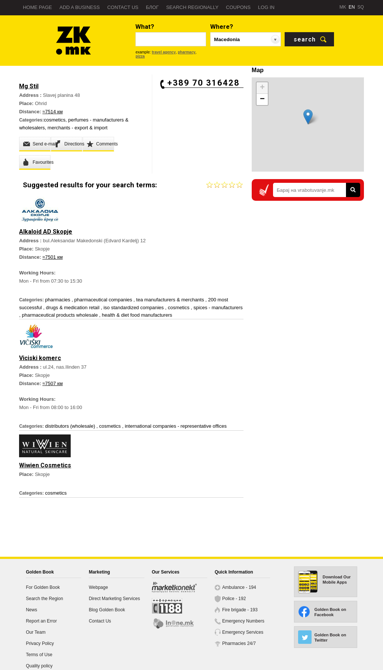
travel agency (164, 52)
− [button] (262, 99)
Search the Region (44, 598)
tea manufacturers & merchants (170, 299)
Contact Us (100, 621)
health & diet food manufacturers (137, 315)
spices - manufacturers (218, 307)
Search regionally (192, 7)
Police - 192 (234, 598)
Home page (37, 7)
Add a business (79, 7)
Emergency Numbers (243, 621)
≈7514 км (52, 111)
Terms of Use (39, 654)
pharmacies (58, 299)
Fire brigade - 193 (240, 609)
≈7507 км (52, 383)
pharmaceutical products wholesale (60, 315)
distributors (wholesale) (70, 426)
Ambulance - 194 (239, 587)
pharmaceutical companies (104, 299)
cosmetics (54, 120)
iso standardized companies (134, 307)
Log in (266, 7)
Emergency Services (242, 632)
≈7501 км (52, 257)
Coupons (238, 7)
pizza (139, 56)
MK (342, 7)
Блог (152, 7)
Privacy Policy (40, 643)
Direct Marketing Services (114, 598)
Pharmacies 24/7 (239, 643)
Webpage (98, 587)
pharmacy (186, 52)
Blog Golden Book (107, 609)
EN (352, 7)
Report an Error (41, 621)
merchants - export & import (77, 127)
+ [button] (262, 87)
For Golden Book (43, 587)
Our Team (35, 632)
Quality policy (39, 666)
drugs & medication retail (73, 307)
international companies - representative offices (176, 426)
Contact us (122, 7)
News (31, 609)
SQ (360, 7)
